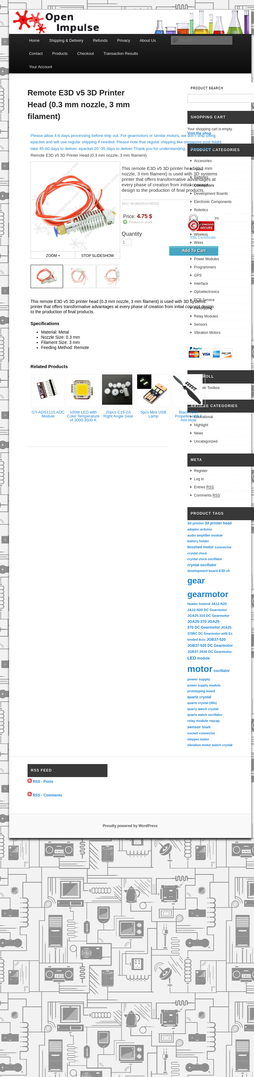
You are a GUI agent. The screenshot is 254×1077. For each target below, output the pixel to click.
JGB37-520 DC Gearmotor (210, 645)
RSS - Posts (43, 781)
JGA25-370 (196, 622)
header (192, 604)
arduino (206, 529)
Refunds (100, 40)
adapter (193, 529)
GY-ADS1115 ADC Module (48, 414)
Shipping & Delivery (66, 40)
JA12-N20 (219, 604)
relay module (197, 721)
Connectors (201, 148)
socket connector (201, 733)
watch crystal (222, 745)
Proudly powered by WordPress (130, 826)
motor (200, 669)
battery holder (198, 541)
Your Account (40, 67)
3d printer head (218, 523)
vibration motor (199, 745)
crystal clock (197, 553)
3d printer (195, 523)
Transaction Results (121, 53)
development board (202, 571)
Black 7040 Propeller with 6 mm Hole (188, 416)
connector (223, 547)
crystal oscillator (201, 565)
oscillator (221, 671)
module (203, 658)
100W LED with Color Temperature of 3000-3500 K (83, 416)
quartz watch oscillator (204, 714)
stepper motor (198, 739)
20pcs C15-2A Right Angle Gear (118, 414)
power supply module (204, 685)
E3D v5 (224, 571)
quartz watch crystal (202, 709)
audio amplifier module (205, 535)
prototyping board (201, 691)
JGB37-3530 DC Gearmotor (209, 651)
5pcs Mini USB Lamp (153, 414)
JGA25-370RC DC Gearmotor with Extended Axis (210, 633)
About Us (148, 40)
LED (191, 658)
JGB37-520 (216, 639)
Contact (36, 53)
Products (60, 53)
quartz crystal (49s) (202, 703)
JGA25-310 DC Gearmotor (208, 615)
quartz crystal (199, 697)
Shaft (206, 727)
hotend (204, 604)
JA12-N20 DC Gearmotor (207, 610)
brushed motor (200, 547)
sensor (194, 727)
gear (196, 580)
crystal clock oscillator (204, 559)
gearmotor (207, 594)
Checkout (85, 53)
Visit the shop (199, 133)
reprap (214, 721)
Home (34, 40)
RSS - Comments (47, 795)
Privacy (123, 40)
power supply (198, 679)
